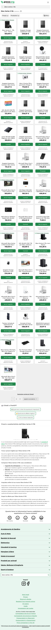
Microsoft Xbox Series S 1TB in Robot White (43, 57)
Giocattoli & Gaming (9, 547)
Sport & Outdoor (7, 569)
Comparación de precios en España (25, 616)
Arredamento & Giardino (10, 529)
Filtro (46, 15)
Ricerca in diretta (25, 599)
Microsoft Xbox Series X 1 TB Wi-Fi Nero (43, 350)
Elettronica (5, 543)
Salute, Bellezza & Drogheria (12, 565)
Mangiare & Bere (7, 552)
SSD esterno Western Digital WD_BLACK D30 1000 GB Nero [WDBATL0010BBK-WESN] (8, 217)
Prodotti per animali (9, 561)
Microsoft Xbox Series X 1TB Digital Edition (25, 217)
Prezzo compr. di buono (8, 20)
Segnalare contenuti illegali (25, 394)
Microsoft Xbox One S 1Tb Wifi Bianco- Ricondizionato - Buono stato (43, 297)
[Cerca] (2, 7)
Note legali (25, 594)
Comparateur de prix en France (26, 613)
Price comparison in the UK (25, 622)
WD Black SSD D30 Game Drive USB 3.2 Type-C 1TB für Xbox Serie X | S (25, 190)
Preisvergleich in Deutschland (25, 620)
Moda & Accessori (8, 556)
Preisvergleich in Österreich (26, 618)
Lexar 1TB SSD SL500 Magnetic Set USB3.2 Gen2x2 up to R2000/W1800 (8, 137)
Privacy (25, 597)
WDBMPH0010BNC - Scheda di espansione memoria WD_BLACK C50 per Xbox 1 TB (43, 164)
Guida (25, 606)
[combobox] (27, 7)
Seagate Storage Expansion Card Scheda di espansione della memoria (25, 30)
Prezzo (5, 15)
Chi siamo (25, 604)
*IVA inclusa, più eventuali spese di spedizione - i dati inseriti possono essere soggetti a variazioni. (25, 626)
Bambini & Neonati (8, 538)
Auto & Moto (6, 534)
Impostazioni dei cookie (25, 608)
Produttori (15, 15)
